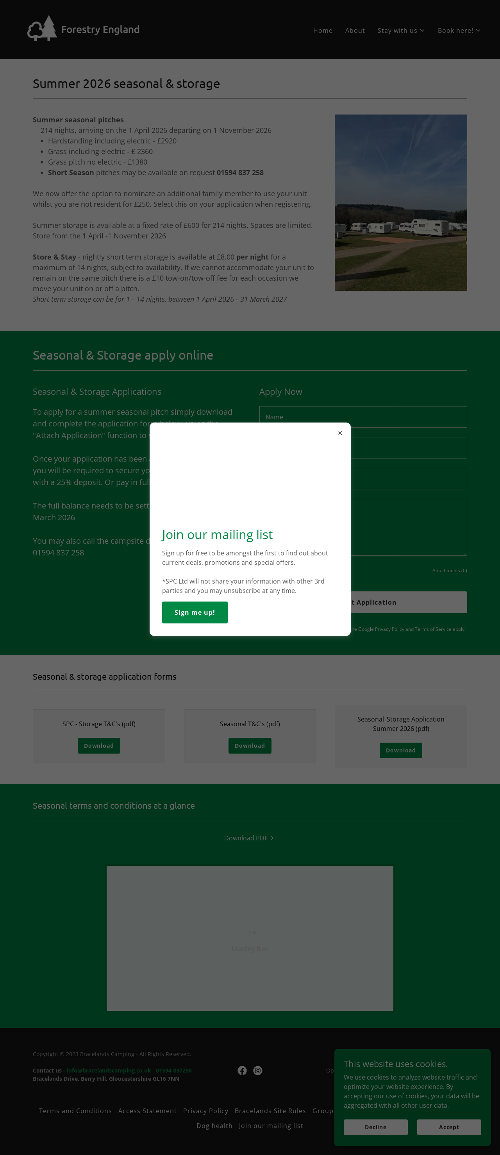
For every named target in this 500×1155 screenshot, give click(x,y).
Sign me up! (195, 612)
